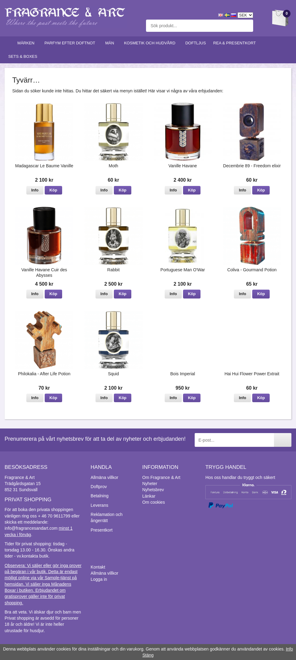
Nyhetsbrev (153, 489)
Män (111, 43)
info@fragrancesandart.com (31, 528)
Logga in (99, 579)
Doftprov (99, 486)
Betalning (99, 495)
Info (35, 190)
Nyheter (149, 483)
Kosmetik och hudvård (151, 43)
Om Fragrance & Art (161, 477)
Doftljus (195, 43)
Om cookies (153, 502)
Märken (27, 43)
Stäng (148, 655)
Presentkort (102, 530)
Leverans (99, 505)
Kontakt (98, 567)
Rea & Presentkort (236, 43)
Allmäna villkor (104, 477)
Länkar (148, 496)
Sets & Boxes (24, 56)
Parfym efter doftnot (71, 43)
